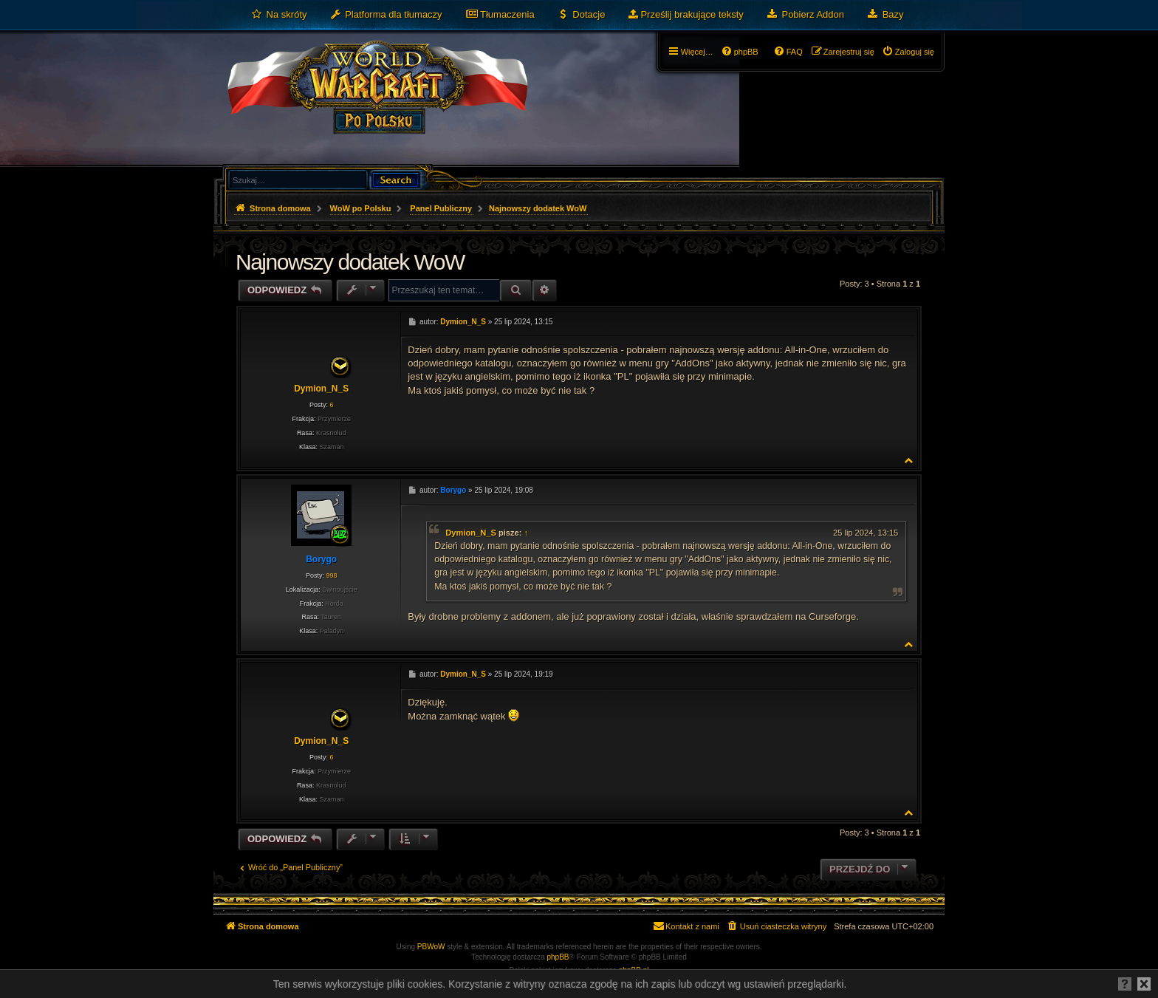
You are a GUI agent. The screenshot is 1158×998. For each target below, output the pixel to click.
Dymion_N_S (321, 388)
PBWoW (431, 947)
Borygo (321, 559)
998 (331, 575)
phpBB (558, 957)
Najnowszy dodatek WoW (537, 208)
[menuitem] (278, 15)
